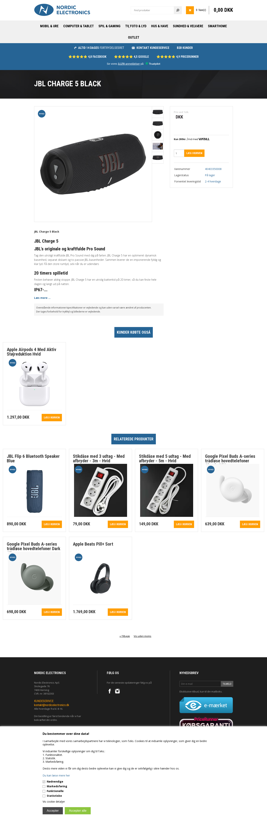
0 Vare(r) (201, 10)
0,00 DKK (223, 10)
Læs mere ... (42, 298)
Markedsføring (57, 786)
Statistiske (54, 795)
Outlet (133, 37)
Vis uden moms (142, 636)
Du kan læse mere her (56, 775)
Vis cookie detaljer (54, 801)
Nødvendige (55, 781)
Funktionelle (55, 791)
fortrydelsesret (99, 48)
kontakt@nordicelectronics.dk (51, 705)
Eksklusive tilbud (189, 691)
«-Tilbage (124, 636)
